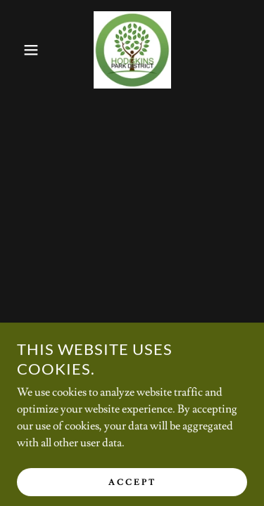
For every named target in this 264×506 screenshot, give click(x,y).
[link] (132, 50)
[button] (21, 50)
